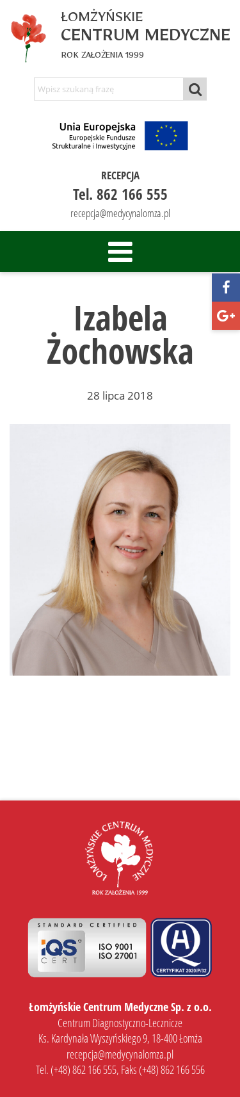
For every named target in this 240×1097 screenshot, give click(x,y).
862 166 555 (132, 194)
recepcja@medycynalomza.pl (120, 213)
